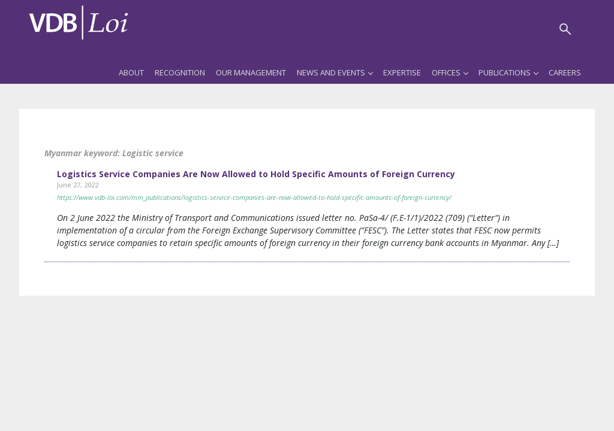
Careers (565, 72)
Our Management (251, 72)
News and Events (334, 72)
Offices (450, 72)
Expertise (402, 72)
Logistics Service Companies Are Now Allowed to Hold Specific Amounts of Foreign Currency (256, 174)
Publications (508, 72)
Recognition (180, 72)
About (131, 72)
